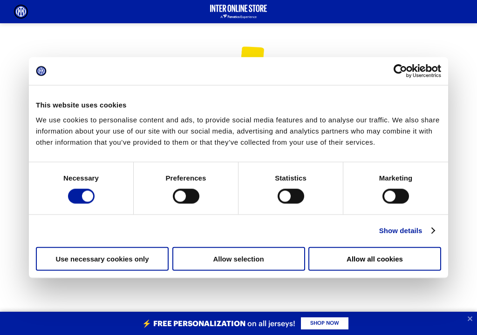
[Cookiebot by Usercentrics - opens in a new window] (400, 71)
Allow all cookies (375, 258)
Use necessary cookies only (102, 258)
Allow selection (238, 258)
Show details (400, 230)
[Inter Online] (21, 11)
